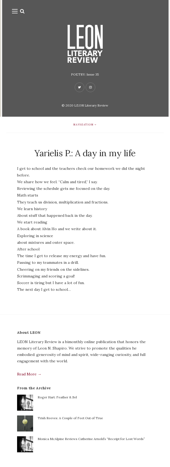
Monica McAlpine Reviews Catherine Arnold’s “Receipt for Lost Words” (91, 439)
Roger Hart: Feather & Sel (57, 397)
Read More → (29, 374)
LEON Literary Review (91, 105)
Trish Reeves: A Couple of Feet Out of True (70, 418)
